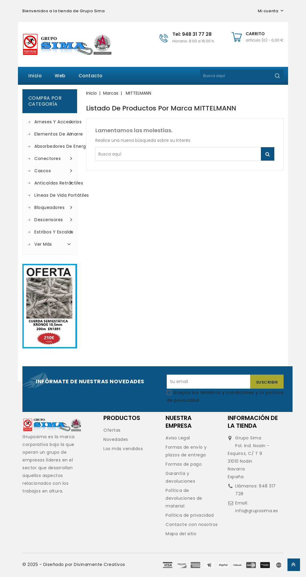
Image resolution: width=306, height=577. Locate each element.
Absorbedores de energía (53, 146)
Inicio (35, 76)
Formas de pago (184, 464)
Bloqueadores (53, 207)
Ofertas (112, 430)
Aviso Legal (178, 438)
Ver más (53, 243)
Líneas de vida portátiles (53, 195)
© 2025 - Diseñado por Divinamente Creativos (73, 564)
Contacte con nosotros (192, 524)
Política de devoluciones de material (184, 498)
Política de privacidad (190, 515)
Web (60, 76)
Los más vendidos (123, 449)
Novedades (115, 439)
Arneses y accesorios (53, 122)
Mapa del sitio (181, 534)
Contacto (90, 76)
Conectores (53, 158)
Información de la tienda (253, 422)
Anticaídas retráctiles (53, 183)
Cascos (53, 171)
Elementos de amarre (53, 134)
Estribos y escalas (53, 232)
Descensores (53, 220)
